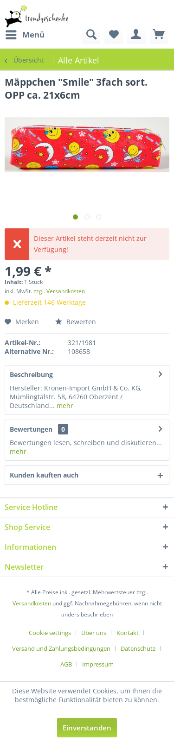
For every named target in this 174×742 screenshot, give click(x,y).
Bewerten (75, 321)
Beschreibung (31, 374)
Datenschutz (138, 648)
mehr (64, 405)
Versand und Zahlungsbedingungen (61, 648)
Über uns (93, 633)
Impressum (98, 664)
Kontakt (127, 633)
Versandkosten (32, 603)
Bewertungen (31, 429)
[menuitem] (24, 34)
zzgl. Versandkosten (59, 291)
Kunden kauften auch (44, 475)
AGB (66, 664)
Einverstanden (87, 727)
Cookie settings (50, 633)
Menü (25, 33)
